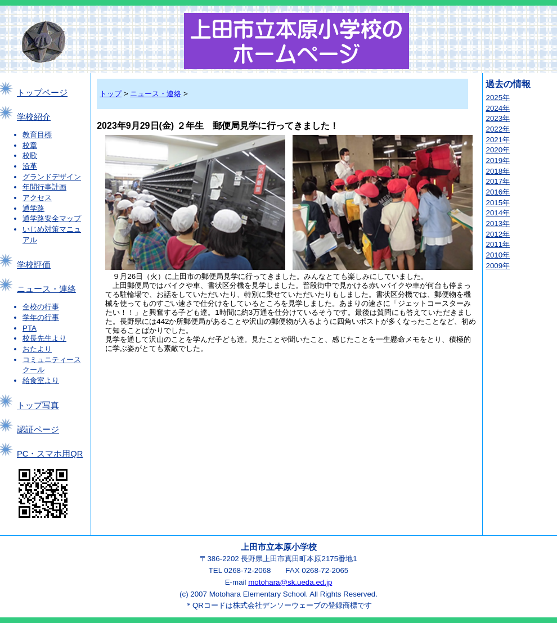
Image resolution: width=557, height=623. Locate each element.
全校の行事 (41, 307)
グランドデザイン (52, 177)
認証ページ (38, 429)
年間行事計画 (44, 187)
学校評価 (34, 264)
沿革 (30, 166)
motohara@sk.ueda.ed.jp (290, 582)
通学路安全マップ (52, 218)
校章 (30, 145)
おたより (37, 349)
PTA (30, 328)
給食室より (41, 380)
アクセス (37, 197)
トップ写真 (38, 405)
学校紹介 (34, 116)
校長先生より (44, 338)
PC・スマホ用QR (50, 453)
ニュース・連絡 (46, 289)
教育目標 (37, 134)
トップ (111, 93)
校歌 (30, 155)
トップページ (42, 92)
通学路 (33, 208)
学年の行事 (41, 317)
